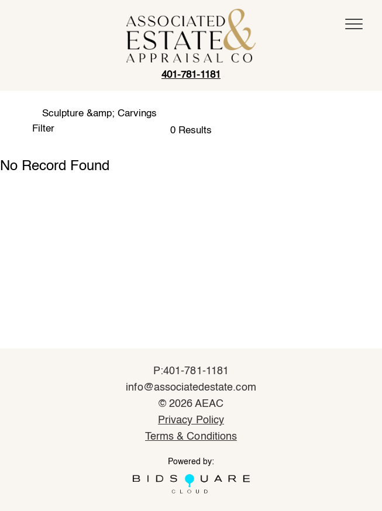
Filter (43, 129)
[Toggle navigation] (354, 24)
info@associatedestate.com (191, 387)
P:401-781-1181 (191, 371)
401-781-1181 (191, 75)
